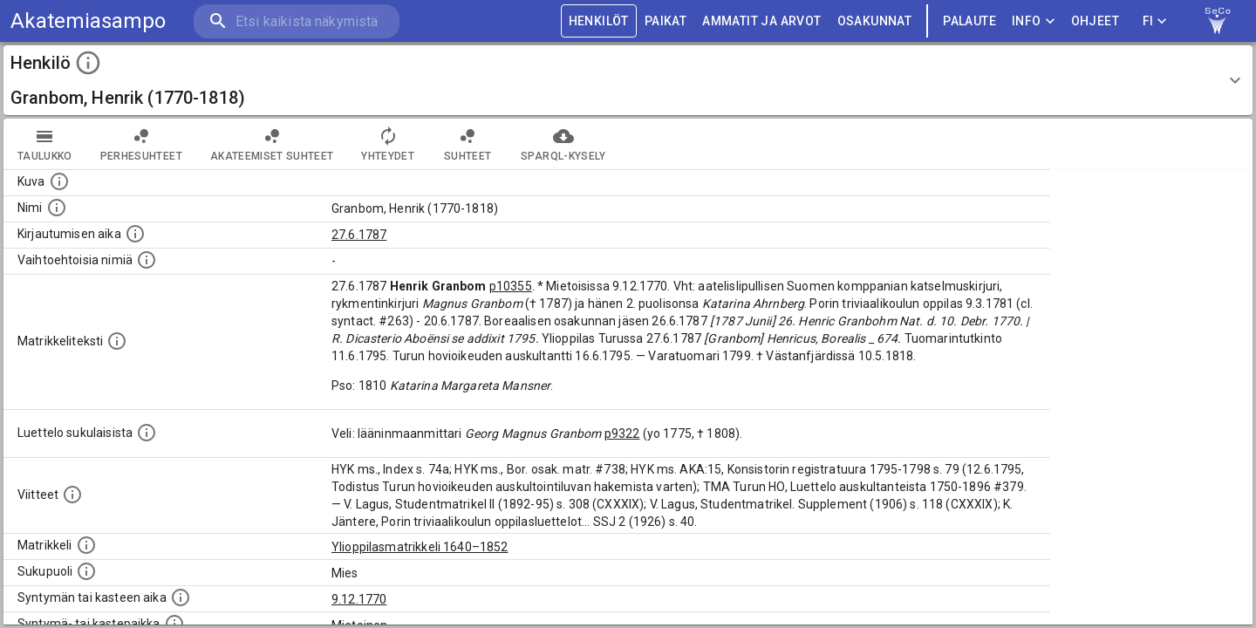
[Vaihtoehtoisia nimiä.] (146, 260)
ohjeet (1095, 21)
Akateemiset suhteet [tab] (272, 144)
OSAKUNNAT (874, 21)
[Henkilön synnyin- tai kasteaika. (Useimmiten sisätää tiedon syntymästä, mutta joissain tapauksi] (181, 597)
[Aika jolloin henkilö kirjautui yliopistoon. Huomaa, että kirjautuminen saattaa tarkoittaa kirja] (135, 234)
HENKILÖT (599, 21)
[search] (296, 21)
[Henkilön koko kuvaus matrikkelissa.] (117, 341)
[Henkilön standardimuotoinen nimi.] (57, 208)
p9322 (622, 433)
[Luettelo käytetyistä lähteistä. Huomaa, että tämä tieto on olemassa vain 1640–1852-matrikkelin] (72, 495)
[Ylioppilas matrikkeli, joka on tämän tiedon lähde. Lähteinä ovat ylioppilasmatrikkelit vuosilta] (86, 545)
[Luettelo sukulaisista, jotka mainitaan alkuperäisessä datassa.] (146, 433)
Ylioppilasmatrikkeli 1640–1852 (420, 547)
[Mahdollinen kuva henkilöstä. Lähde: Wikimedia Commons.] (59, 181)
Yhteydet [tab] (387, 144)
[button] (628, 80)
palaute (969, 21)
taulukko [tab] (44, 144)
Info (1033, 21)
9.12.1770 (358, 599)
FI (1155, 21)
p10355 (510, 286)
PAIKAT (665, 21)
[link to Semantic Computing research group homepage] (1218, 21)
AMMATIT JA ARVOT (761, 21)
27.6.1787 (358, 235)
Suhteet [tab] (467, 144)
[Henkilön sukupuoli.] (86, 571)
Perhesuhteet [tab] (141, 144)
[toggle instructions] (88, 63)
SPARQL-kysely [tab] (563, 144)
